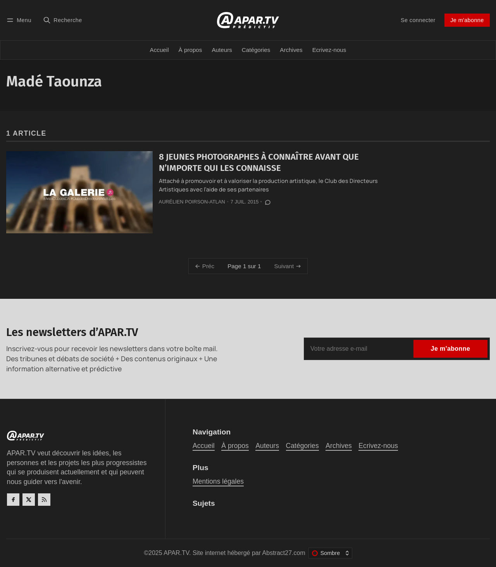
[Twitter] (28, 499)
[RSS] (44, 499)
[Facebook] (13, 499)
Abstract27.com (283, 553)
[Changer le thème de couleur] (330, 553)
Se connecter (418, 20)
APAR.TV (176, 553)
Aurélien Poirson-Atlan (192, 202)
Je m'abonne (467, 20)
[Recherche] (62, 20)
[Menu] (20, 20)
